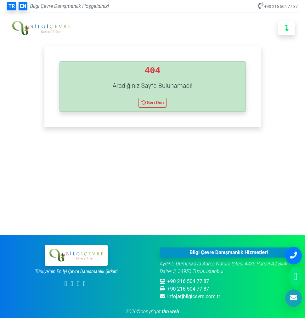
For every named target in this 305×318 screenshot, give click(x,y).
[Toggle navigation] (286, 28)
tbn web (170, 312)
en (23, 6)
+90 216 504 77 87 (281, 6)
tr (11, 6)
